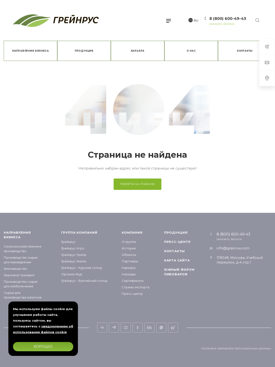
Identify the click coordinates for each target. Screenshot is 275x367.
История (129, 248)
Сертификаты (133, 280)
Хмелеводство (15, 268)
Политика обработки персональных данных (236, 348)
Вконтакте (102, 327)
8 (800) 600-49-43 (227, 18)
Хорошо (43, 346)
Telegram (114, 327)
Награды (129, 274)
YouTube (126, 327)
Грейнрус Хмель (73, 261)
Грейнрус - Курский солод (81, 268)
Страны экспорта (135, 287)
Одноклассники (138, 327)
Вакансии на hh (149, 327)
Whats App (161, 327)
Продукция (176, 232)
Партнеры (130, 261)
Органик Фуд (71, 274)
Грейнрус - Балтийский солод (84, 280)
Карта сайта (177, 260)
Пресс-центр (132, 293)
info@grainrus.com (233, 248)
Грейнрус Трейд (73, 255)
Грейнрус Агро (72, 248)
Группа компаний (79, 232)
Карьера (128, 268)
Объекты (129, 255)
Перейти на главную (137, 184)
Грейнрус (68, 242)
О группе (129, 242)
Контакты (174, 251)
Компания (132, 232)
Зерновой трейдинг (19, 275)
